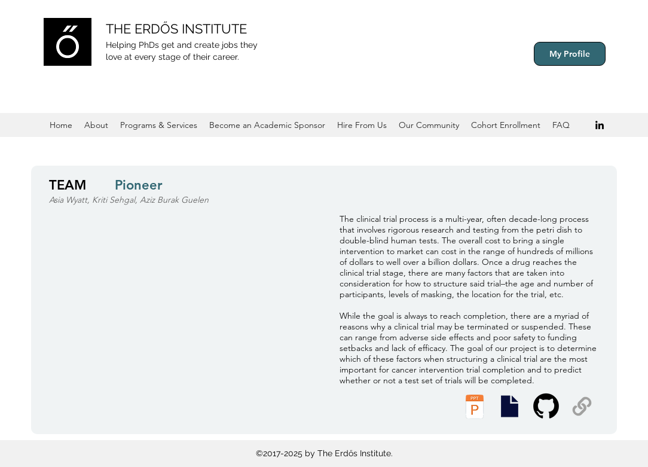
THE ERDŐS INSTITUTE (176, 28)
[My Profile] (570, 54)
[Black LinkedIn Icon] (600, 125)
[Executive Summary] (509, 406)
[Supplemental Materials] (581, 406)
